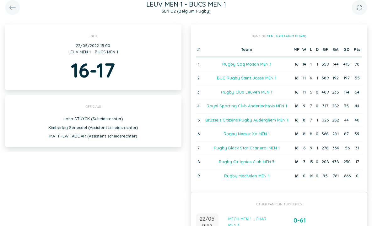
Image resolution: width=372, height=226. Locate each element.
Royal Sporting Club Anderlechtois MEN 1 (247, 105)
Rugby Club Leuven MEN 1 (246, 91)
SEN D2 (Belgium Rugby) (286, 36)
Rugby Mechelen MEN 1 (246, 175)
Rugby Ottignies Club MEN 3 (246, 161)
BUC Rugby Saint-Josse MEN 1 (246, 77)
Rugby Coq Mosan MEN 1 (246, 64)
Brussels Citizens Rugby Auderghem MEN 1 (246, 119)
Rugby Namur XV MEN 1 (247, 133)
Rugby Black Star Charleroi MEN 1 (247, 147)
